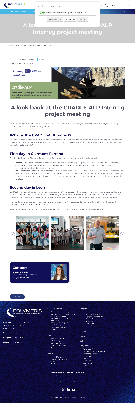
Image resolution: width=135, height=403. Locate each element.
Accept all (70, 19)
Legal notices (64, 396)
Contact (121, 12)
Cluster (109, 12)
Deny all (82, 19)
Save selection (55, 19)
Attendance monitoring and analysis (64, 12)
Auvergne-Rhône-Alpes (25, 58)
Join (82, 339)
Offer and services (18, 12)
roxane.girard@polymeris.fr (25, 273)
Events (83, 330)
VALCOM (83, 396)
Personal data (53, 396)
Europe (41, 58)
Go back (17, 295)
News (11, 44)
